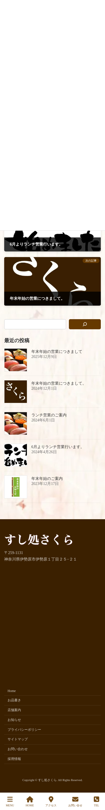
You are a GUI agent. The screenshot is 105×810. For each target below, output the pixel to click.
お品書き (14, 700)
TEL (96, 801)
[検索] (85, 324)
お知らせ (14, 720)
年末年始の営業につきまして (56, 352)
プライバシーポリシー (24, 730)
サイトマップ (18, 739)
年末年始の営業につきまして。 (58, 383)
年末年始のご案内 (47, 479)
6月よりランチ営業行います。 (57, 447)
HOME (30, 801)
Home (12, 691)
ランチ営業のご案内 (49, 415)
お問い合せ (75, 801)
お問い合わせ (18, 749)
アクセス (51, 801)
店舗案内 (14, 710)
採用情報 (14, 759)
